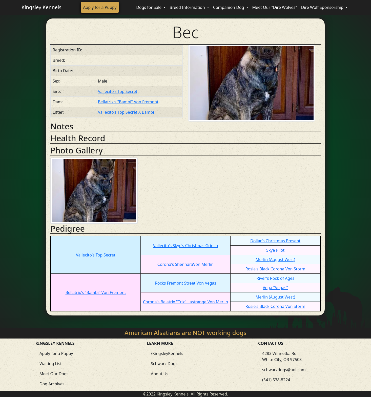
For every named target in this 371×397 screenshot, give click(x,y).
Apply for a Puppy (100, 7)
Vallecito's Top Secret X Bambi (126, 112)
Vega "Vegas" (275, 287)
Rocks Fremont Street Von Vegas (185, 283)
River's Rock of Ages (275, 278)
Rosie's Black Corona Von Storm (275, 269)
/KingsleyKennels (167, 353)
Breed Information (188, 7)
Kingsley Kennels (41, 7)
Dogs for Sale (149, 7)
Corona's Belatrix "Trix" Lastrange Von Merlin (185, 302)
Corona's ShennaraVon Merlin (185, 264)
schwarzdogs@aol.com (284, 369)
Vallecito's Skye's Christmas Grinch (185, 245)
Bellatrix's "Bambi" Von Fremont (128, 102)
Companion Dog (229, 7)
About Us (159, 373)
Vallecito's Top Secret (117, 91)
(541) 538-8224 (276, 380)
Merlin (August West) (275, 259)
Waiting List (50, 363)
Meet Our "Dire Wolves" (274, 7)
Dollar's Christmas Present (275, 241)
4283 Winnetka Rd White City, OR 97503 (282, 356)
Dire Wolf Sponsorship (322, 7)
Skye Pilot (275, 250)
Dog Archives (51, 384)
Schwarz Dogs (164, 363)
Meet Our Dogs (54, 373)
